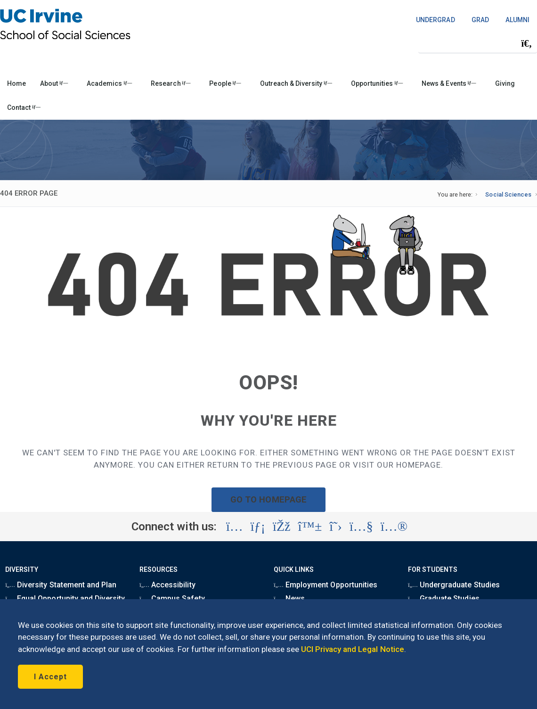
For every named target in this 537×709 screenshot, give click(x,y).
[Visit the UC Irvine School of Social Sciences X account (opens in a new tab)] (335, 526)
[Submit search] (526, 43)
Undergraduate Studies (453, 584)
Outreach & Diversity (296, 83)
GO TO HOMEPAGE (268, 499)
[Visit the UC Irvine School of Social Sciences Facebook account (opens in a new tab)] (281, 526)
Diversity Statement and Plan (60, 584)
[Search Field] (477, 43)
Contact (24, 107)
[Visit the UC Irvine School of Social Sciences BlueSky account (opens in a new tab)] (310, 526)
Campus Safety (171, 598)
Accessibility (167, 584)
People (225, 83)
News (289, 598)
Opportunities (377, 83)
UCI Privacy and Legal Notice (352, 649)
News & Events (449, 83)
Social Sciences (508, 194)
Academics (109, 83)
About (54, 83)
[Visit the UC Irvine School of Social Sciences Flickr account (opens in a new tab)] (394, 526)
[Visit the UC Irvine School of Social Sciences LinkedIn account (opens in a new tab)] (258, 526)
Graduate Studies (443, 598)
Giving (505, 83)
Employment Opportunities (325, 584)
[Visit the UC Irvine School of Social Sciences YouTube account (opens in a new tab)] (361, 526)
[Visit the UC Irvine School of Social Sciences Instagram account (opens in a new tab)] (234, 526)
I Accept (50, 676)
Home (16, 83)
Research (170, 83)
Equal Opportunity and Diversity (65, 598)
